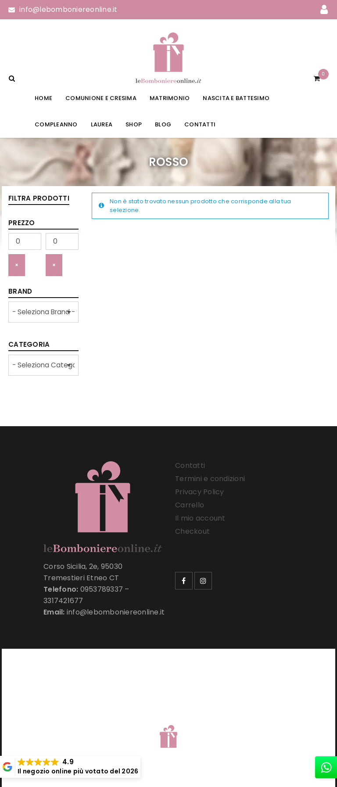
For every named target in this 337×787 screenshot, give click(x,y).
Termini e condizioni (210, 479)
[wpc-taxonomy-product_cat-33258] (43, 365)
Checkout (192, 531)
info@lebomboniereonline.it (68, 9)
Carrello (189, 505)
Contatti (190, 465)
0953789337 (101, 589)
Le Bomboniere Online (151, 719)
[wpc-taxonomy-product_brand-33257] (43, 312)
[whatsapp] (326, 767)
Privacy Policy (199, 492)
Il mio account (200, 518)
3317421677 (63, 601)
